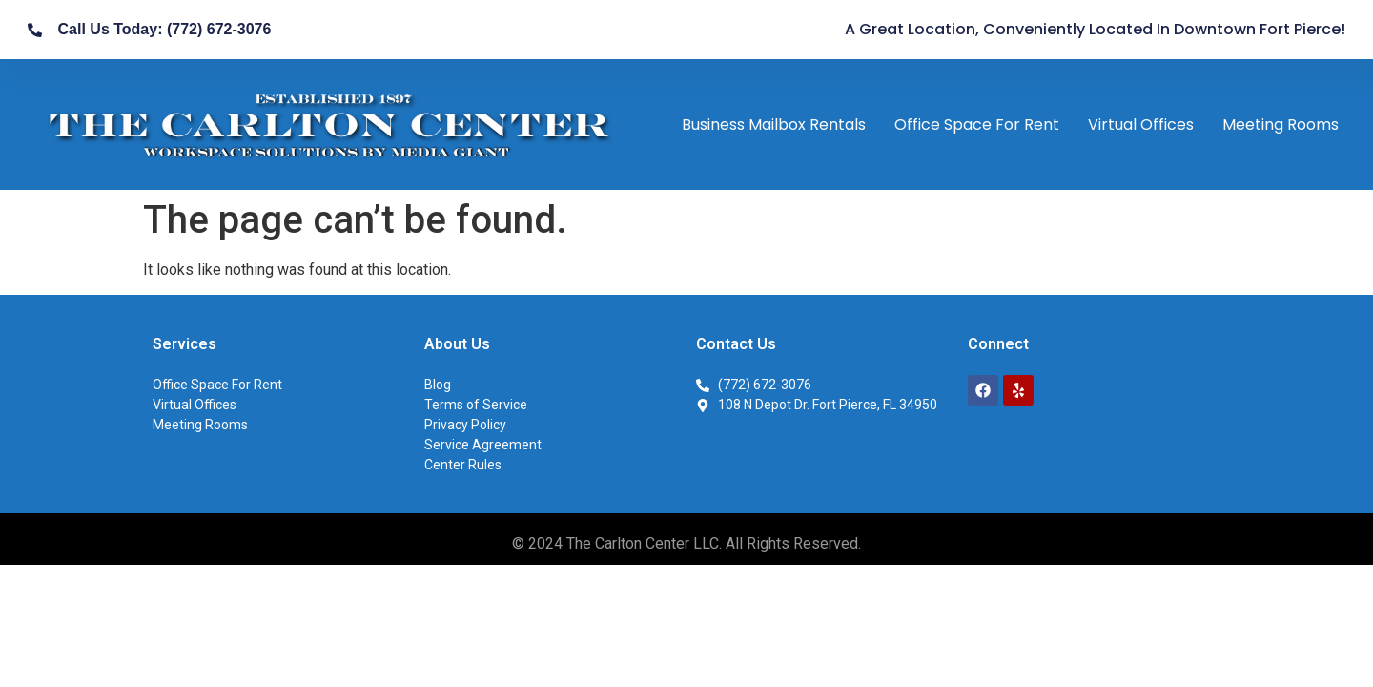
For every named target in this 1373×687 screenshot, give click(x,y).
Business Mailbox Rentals (774, 124)
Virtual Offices (1141, 124)
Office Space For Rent (976, 124)
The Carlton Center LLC (642, 543)
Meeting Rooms (1280, 124)
